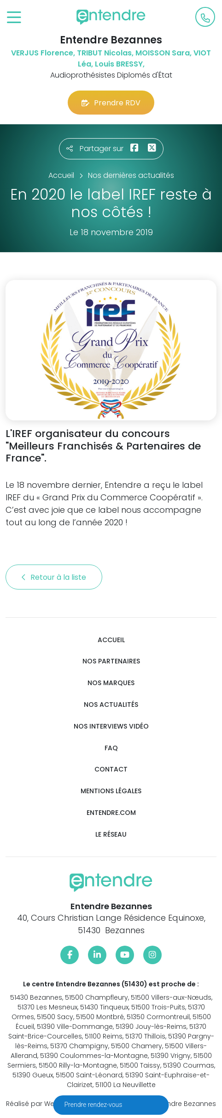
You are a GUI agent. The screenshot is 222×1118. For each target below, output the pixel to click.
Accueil (111, 640)
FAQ (111, 748)
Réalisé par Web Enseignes (50, 1103)
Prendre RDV (111, 102)
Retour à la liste (54, 577)
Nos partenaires (111, 661)
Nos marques (111, 683)
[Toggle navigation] (14, 18)
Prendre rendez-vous (94, 1104)
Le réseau (111, 834)
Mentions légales (111, 791)
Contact (111, 769)
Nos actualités (111, 705)
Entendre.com (111, 813)
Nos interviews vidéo (111, 726)
